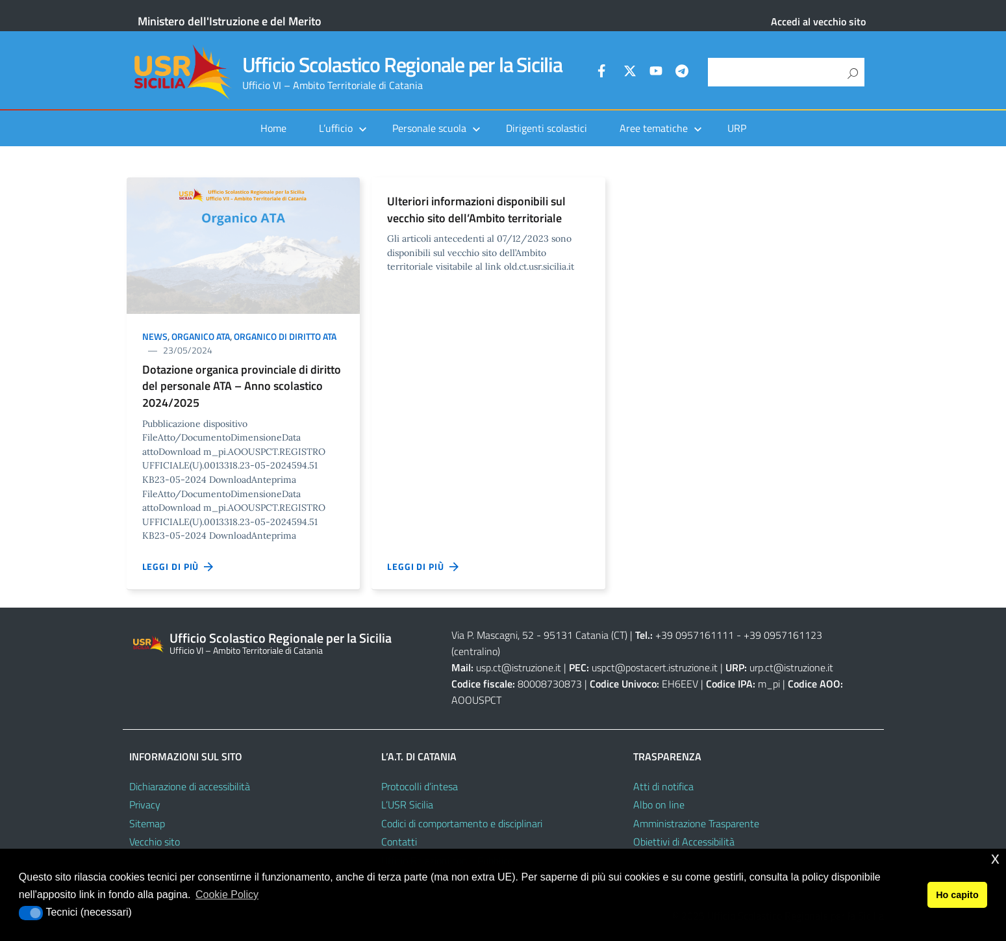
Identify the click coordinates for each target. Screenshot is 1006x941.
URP (736, 128)
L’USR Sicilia (407, 804)
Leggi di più (178, 567)
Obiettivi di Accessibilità (684, 841)
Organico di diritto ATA (285, 336)
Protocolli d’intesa (419, 786)
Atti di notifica (663, 786)
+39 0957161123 (783, 635)
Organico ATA (200, 336)
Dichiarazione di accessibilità (189, 786)
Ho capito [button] (957, 895)
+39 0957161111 (694, 635)
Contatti (399, 841)
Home (273, 128)
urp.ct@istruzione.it (791, 667)
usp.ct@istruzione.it (518, 667)
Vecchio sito (154, 841)
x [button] (995, 858)
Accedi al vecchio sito (818, 21)
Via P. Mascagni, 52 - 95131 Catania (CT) (539, 635)
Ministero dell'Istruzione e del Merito (229, 21)
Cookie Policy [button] (226, 894)
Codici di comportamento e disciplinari (461, 823)
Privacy (144, 804)
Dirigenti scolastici (546, 128)
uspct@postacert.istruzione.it (655, 667)
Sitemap (147, 823)
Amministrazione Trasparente (696, 823)
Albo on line (659, 804)
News (155, 336)
